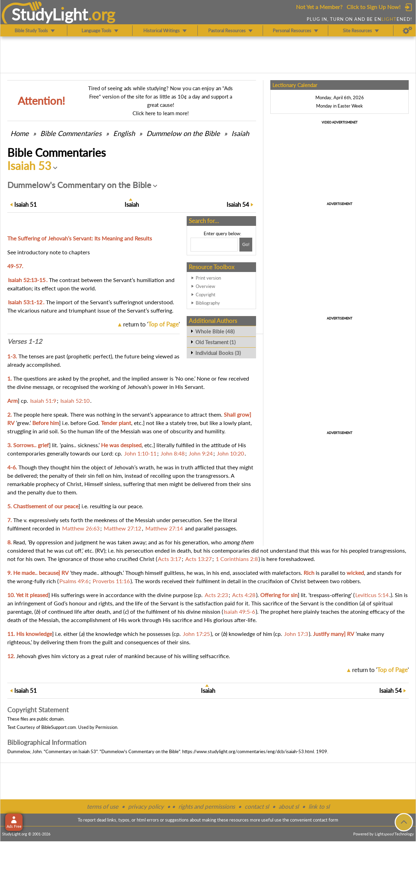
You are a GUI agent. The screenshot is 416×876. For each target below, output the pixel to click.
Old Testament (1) (215, 342)
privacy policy (146, 806)
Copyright (205, 294)
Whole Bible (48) (215, 331)
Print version (208, 278)
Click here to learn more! (161, 113)
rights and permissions (206, 806)
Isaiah (240, 133)
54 (238, 204)
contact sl (257, 806)
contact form (325, 820)
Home (19, 133)
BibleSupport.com (58, 727)
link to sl (319, 806)
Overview (205, 286)
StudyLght (49, 14)
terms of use (102, 806)
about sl (289, 806)
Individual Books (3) (218, 353)
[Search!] (245, 245)
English (124, 133)
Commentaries (71, 133)
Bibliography (208, 303)
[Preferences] (407, 30)
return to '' (151, 324)
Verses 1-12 (24, 341)
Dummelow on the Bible (184, 133)
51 (25, 204)
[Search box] (214, 245)
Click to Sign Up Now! (373, 6)
